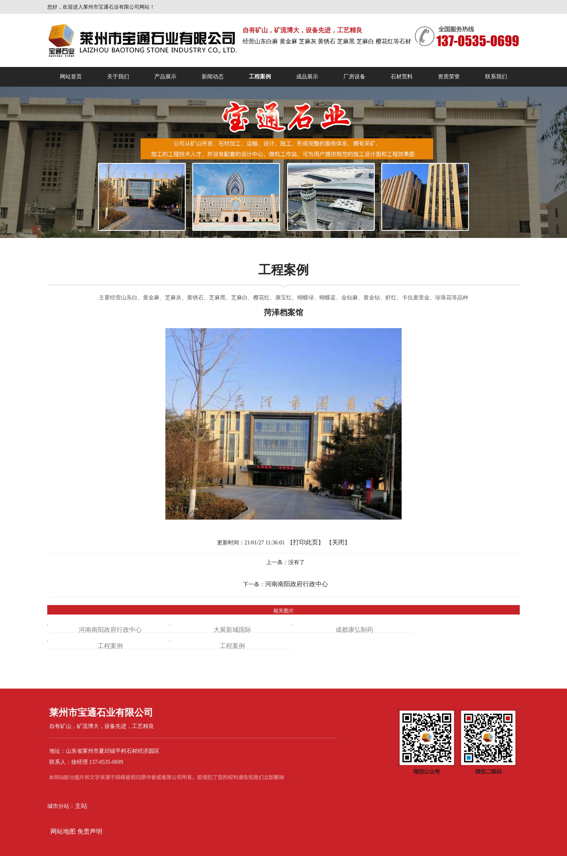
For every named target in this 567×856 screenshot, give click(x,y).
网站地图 (62, 831)
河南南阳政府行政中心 (296, 584)
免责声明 (89, 831)
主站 (81, 805)
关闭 (338, 542)
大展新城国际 (232, 629)
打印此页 (305, 542)
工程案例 (110, 645)
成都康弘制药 (354, 629)
